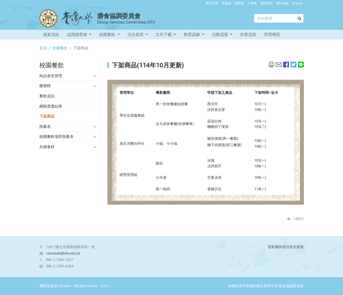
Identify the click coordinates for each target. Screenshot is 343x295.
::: (203, 3)
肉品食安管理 (67, 76)
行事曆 (252, 3)
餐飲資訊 (47, 96)
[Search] (279, 18)
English (297, 3)
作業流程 (248, 34)
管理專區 (272, 34)
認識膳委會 (77, 34)
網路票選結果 (50, 106)
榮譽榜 (67, 86)
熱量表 (67, 126)
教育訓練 (192, 34)
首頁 (43, 48)
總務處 (239, 3)
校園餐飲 (107, 34)
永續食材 (67, 147)
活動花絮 (220, 34)
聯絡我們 (266, 3)
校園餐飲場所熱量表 (67, 136)
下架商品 (47, 116)
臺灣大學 (212, 3)
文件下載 (164, 34)
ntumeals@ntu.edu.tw (63, 253)
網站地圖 (282, 3)
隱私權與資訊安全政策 (286, 247)
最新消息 (51, 34)
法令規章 (136, 34)
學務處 (226, 3)
